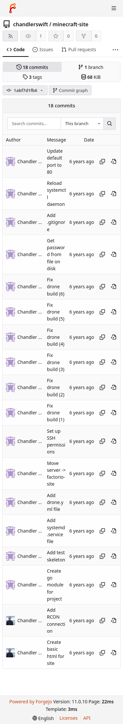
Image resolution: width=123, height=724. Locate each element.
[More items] (115, 50)
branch (90, 67)
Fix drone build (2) (55, 387)
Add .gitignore (56, 222)
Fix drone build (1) (55, 413)
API (87, 718)
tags (32, 77)
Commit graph (70, 90)
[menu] (43, 718)
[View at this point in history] (113, 161)
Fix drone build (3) (55, 362)
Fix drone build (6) (55, 286)
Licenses (68, 718)
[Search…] (109, 124)
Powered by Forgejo (30, 701)
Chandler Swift (30, 620)
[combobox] (82, 124)
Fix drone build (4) (55, 337)
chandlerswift (30, 24)
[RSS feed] (10, 36)
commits (32, 67)
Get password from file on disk (56, 254)
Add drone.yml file (55, 502)
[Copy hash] (102, 161)
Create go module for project (55, 585)
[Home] (12, 8)
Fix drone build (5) (55, 312)
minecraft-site (70, 24)
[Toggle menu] (114, 8)
